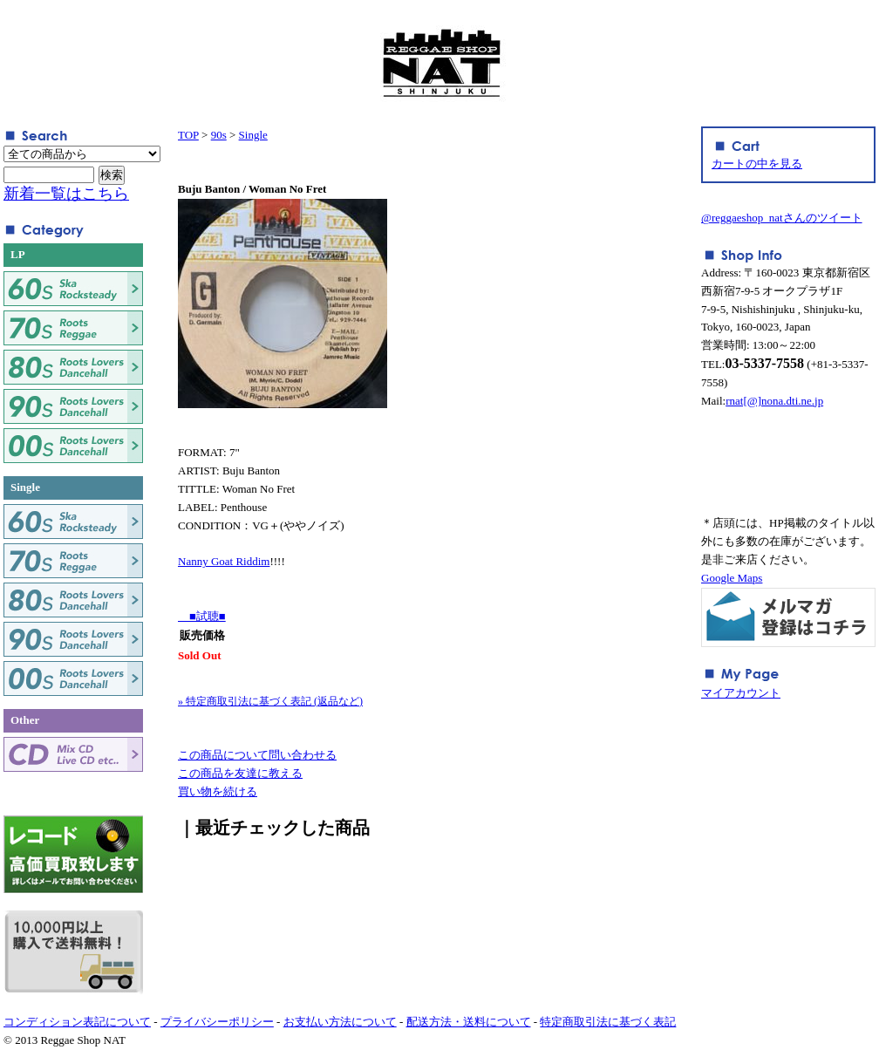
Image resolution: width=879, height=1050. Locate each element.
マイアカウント (740, 692)
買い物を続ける (217, 791)
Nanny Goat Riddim (223, 561)
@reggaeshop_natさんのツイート (781, 217)
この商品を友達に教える (240, 773)
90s (219, 134)
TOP (188, 134)
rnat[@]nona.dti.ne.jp (774, 400)
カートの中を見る (757, 163)
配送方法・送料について (468, 1021)
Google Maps (731, 577)
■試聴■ (202, 616)
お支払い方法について (340, 1021)
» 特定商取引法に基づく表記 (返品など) (270, 701)
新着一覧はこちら (66, 193)
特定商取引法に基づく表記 (608, 1021)
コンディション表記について (77, 1021)
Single (253, 134)
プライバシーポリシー (217, 1021)
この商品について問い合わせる (257, 754)
